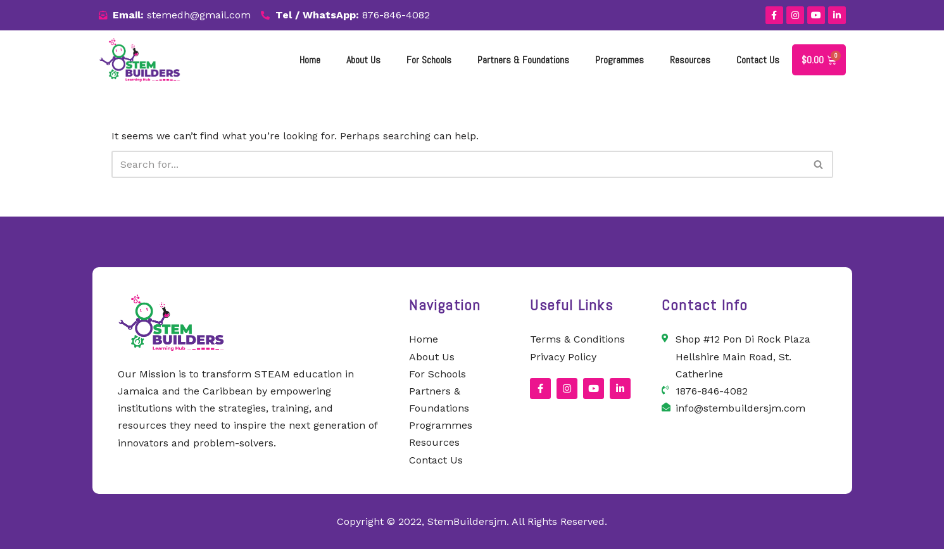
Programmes (619, 59)
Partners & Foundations (523, 59)
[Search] (458, 164)
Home (309, 59)
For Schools (428, 59)
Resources (690, 59)
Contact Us (757, 59)
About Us (363, 59)
